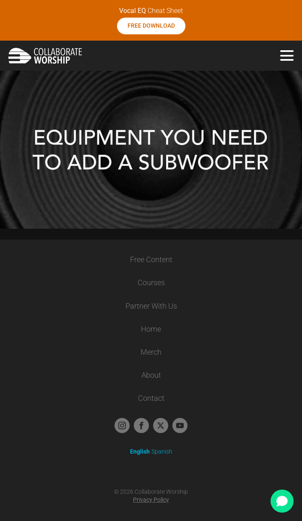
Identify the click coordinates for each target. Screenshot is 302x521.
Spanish (161, 451)
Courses (151, 282)
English (140, 451)
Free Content (151, 259)
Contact (151, 398)
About (151, 375)
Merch (151, 352)
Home (151, 329)
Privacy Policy (151, 499)
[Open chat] (282, 501)
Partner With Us (151, 306)
